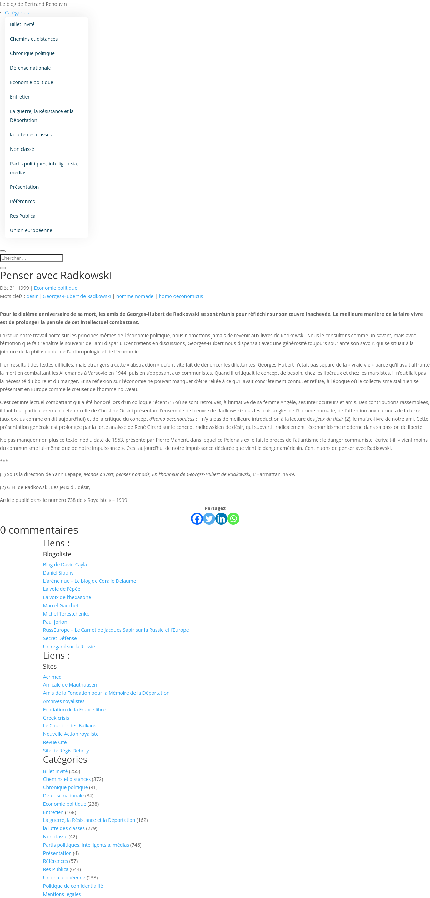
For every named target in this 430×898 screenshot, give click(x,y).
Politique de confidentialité (73, 885)
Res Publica (23, 216)
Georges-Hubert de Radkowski (77, 296)
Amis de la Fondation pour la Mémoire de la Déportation (106, 693)
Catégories (17, 12)
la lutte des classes (31, 134)
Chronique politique (32, 53)
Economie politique (31, 82)
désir (32, 296)
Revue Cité (55, 742)
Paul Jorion (55, 622)
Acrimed (52, 676)
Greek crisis (56, 717)
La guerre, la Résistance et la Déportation (42, 115)
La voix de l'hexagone (67, 597)
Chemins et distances (34, 38)
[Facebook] (197, 519)
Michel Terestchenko (66, 613)
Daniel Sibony (58, 572)
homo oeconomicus (181, 296)
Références (22, 201)
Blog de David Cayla (65, 564)
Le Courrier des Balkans (69, 725)
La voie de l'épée (61, 589)
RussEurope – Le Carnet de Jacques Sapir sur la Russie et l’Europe (116, 630)
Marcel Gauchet (61, 605)
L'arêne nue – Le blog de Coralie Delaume (89, 581)
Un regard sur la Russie (69, 646)
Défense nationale (30, 67)
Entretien (20, 96)
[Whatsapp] (233, 519)
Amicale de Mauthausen (70, 684)
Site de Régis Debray (66, 750)
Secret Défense (60, 638)
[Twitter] (209, 519)
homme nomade (135, 296)
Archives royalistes (64, 701)
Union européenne (31, 230)
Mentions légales (62, 894)
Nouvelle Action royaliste (71, 734)
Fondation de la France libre (74, 709)
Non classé (22, 149)
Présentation (24, 187)
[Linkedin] (221, 519)
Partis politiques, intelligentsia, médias (44, 168)
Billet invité (22, 24)
